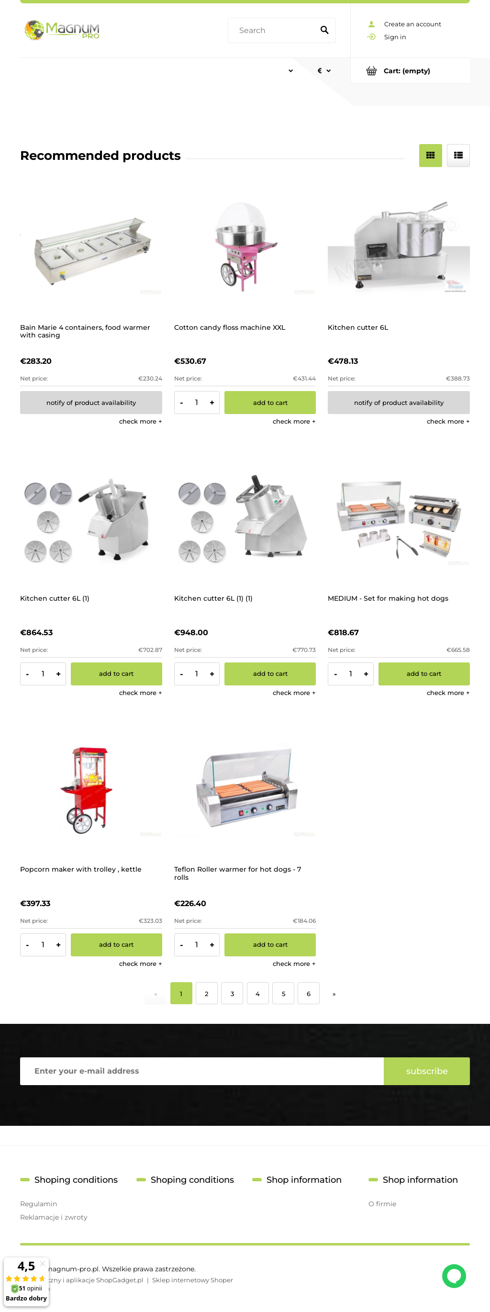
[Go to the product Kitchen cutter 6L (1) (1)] (245, 519)
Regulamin (38, 1204)
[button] (140, 421)
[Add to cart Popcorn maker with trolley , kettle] (116, 944)
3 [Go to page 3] (232, 994)
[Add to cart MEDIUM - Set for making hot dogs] (424, 673)
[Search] (324, 31)
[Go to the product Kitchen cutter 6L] (399, 248)
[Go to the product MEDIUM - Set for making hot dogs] (399, 519)
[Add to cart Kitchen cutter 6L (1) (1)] (270, 673)
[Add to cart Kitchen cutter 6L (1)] (116, 673)
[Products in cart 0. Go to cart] (410, 70)
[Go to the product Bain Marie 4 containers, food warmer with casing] (91, 248)
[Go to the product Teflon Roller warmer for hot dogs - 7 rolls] (245, 790)
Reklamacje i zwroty (54, 1217)
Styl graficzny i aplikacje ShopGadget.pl (82, 1280)
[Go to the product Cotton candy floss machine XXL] (245, 248)
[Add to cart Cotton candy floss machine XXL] (270, 402)
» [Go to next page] (334, 994)
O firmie (382, 1204)
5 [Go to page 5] (283, 994)
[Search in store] (272, 30)
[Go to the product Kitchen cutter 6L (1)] (91, 519)
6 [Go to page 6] (309, 994)
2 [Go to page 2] (206, 994)
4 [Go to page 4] (258, 994)
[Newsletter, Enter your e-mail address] (202, 1071)
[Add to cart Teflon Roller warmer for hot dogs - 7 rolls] (270, 944)
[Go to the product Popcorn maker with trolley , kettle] (91, 790)
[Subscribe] (427, 1071)
